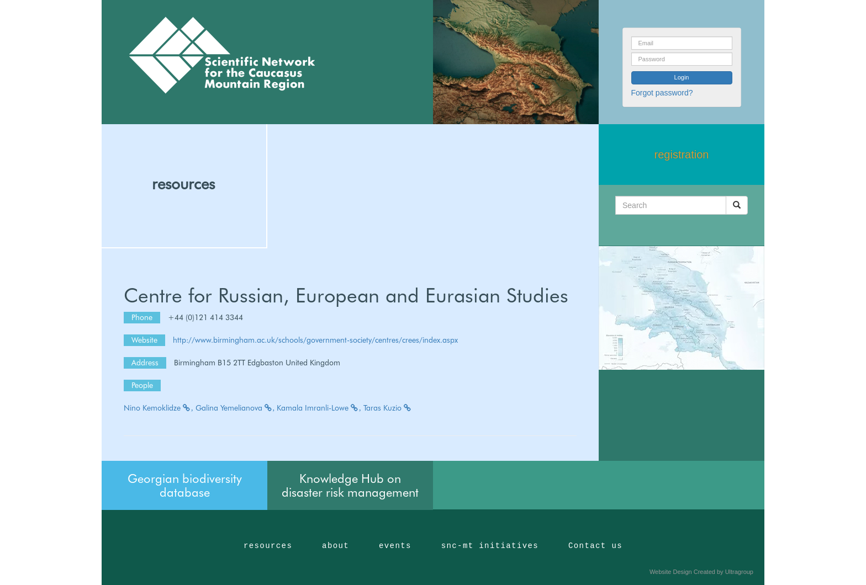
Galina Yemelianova (235, 407)
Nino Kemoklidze (158, 407)
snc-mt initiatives (489, 545)
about (335, 545)
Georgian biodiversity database (185, 485)
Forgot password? (662, 92)
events (395, 545)
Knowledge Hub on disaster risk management (350, 485)
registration (681, 154)
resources (183, 183)
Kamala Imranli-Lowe (319, 407)
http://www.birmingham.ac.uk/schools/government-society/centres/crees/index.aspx (315, 340)
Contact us (595, 545)
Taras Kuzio (387, 407)
